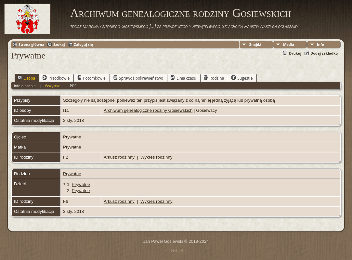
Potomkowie (91, 78)
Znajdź (255, 44)
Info (320, 44)
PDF (73, 85)
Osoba (26, 78)
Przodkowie (56, 78)
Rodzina (214, 78)
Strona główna (31, 44)
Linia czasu (183, 78)
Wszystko (52, 85)
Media (288, 44)
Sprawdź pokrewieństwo (138, 78)
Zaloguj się (83, 44)
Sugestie (242, 78)
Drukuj (295, 53)
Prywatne (72, 137)
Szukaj (59, 44)
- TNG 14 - (176, 250)
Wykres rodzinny (156, 157)
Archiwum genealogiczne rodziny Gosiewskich (180, 13)
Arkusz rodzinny (119, 157)
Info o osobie (25, 85)
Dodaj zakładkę (324, 53)
